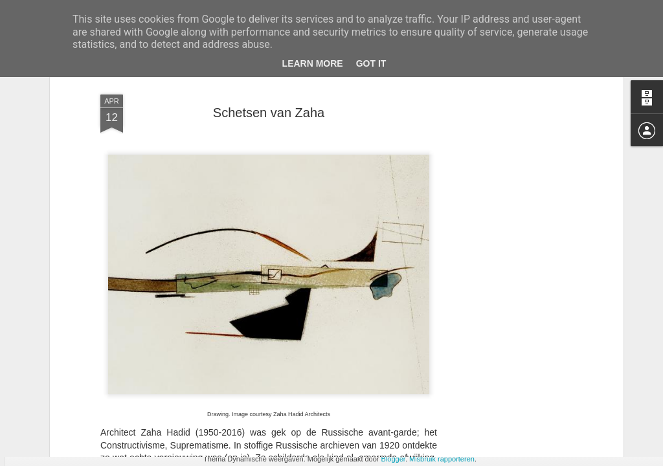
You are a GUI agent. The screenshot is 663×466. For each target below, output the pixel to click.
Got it (371, 63)
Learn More (312, 63)
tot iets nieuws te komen (245, 342)
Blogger (393, 459)
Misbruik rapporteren (442, 459)
